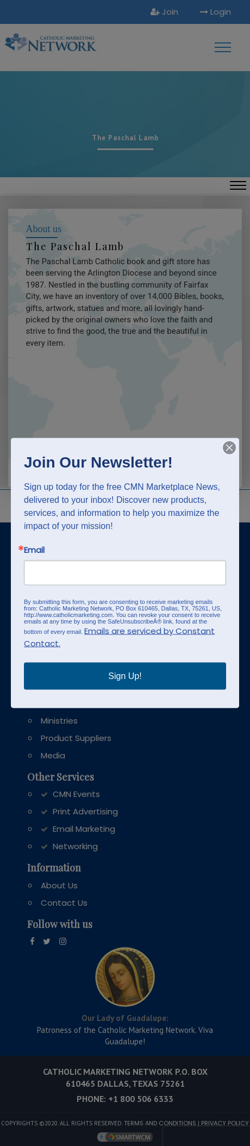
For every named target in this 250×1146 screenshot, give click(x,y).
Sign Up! (124, 676)
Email (34, 550)
